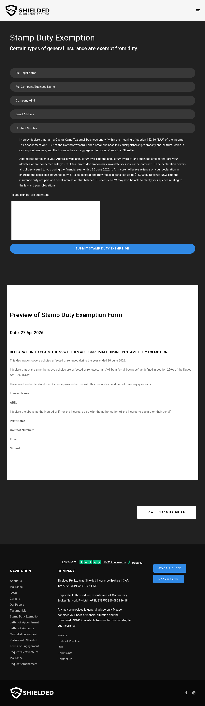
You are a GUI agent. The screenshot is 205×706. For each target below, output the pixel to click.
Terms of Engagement (24, 646)
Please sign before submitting (30, 195)
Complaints (65, 653)
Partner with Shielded (23, 640)
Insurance (16, 587)
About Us (16, 581)
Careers (15, 599)
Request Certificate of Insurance (24, 655)
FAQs (13, 593)
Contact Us (65, 659)
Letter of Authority (22, 628)
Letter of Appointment (24, 622)
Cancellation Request (23, 634)
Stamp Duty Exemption (24, 616)
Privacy (62, 635)
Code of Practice (69, 641)
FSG (60, 647)
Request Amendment (23, 664)
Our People (17, 604)
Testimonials (18, 610)
